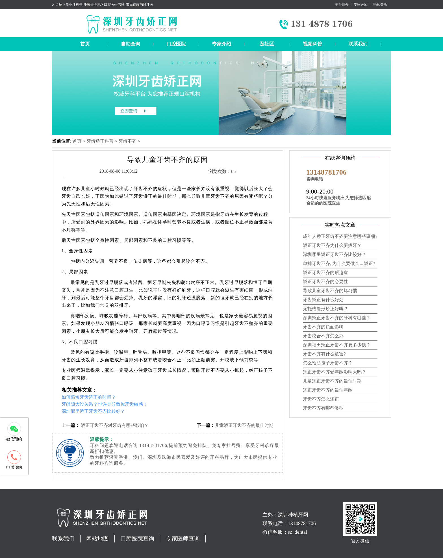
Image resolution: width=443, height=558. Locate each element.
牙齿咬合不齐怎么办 (323, 335)
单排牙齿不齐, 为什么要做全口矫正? (339, 263)
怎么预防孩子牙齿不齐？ (328, 363)
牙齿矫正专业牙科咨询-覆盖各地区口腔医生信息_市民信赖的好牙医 (102, 4)
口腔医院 (176, 44)
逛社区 (267, 44)
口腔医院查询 (137, 538)
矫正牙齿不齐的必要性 (325, 281)
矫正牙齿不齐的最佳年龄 (328, 390)
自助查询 (130, 44)
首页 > (79, 141)
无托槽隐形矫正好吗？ (325, 308)
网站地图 (97, 538)
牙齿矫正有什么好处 (323, 299)
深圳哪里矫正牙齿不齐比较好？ (93, 411)
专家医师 (360, 4)
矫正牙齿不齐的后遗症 (325, 272)
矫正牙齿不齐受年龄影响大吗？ (334, 372)
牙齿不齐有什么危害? (324, 353)
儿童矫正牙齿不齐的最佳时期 (244, 425)
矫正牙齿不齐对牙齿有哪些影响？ (114, 425)
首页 (85, 44)
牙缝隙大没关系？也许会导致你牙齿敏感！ (104, 404)
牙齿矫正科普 (100, 141)
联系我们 (358, 44)
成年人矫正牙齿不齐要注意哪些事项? (340, 236)
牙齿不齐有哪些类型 (323, 408)
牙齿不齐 (127, 141)
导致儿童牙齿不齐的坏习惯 (330, 290)
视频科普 (312, 44)
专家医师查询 (183, 538)
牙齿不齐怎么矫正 (321, 399)
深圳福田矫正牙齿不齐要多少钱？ (337, 344)
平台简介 (342, 4)
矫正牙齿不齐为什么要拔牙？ (332, 245)
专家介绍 (221, 44)
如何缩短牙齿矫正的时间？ (89, 397)
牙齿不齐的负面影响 (323, 326)
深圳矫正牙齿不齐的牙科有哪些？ (337, 317)
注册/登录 (380, 4)
